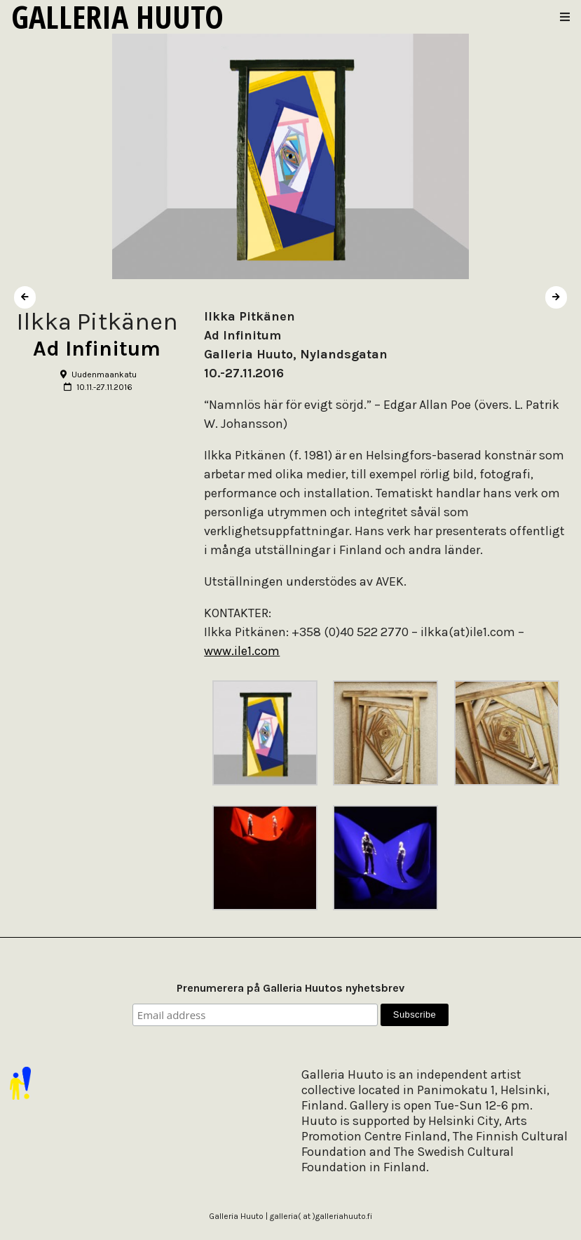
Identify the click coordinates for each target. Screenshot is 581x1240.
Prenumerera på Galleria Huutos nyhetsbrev (290, 988)
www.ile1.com (242, 651)
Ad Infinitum (96, 348)
